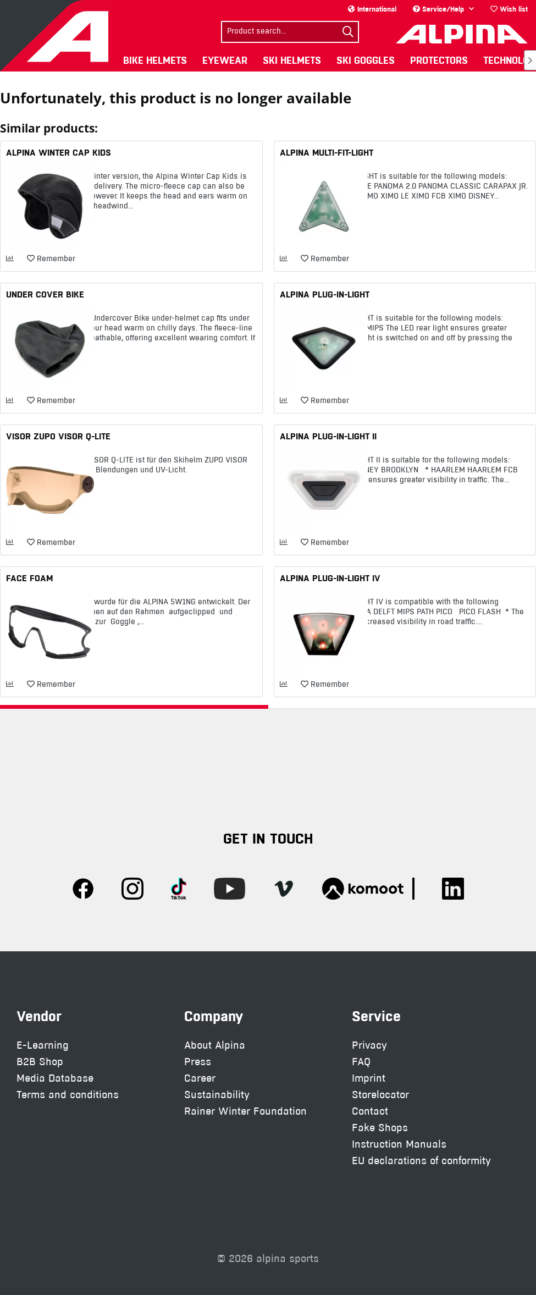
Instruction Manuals (399, 1144)
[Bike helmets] (155, 60)
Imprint (368, 1078)
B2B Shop (39, 1061)
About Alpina (214, 1045)
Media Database (54, 1078)
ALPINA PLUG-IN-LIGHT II (328, 436)
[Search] (348, 32)
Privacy (369, 1045)
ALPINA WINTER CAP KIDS (58, 152)
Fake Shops (380, 1127)
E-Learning (42, 1045)
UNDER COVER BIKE (45, 294)
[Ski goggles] (365, 60)
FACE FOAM (29, 577)
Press (197, 1061)
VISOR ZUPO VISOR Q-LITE (58, 436)
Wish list (509, 8)
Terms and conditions (67, 1094)
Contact (370, 1111)
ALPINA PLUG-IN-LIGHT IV (330, 577)
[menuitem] (509, 9)
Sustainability (217, 1094)
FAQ (361, 1061)
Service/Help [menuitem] (439, 8)
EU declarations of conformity (421, 1160)
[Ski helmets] (292, 60)
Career (199, 1078)
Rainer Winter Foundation (245, 1111)
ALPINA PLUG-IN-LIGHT (324, 294)
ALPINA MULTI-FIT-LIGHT (326, 152)
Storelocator (380, 1094)
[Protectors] (439, 60)
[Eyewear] (225, 60)
